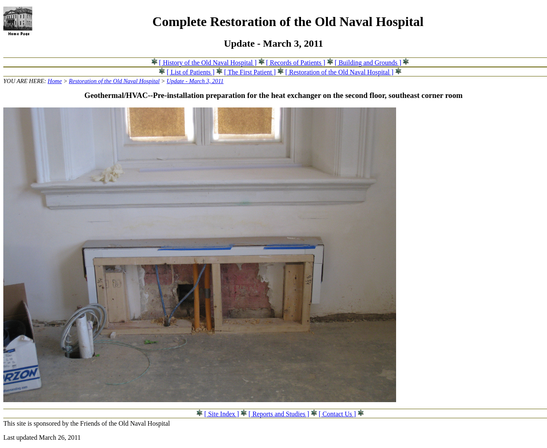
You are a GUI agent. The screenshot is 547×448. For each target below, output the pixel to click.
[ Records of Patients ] (295, 62)
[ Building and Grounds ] (368, 62)
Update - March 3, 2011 (195, 81)
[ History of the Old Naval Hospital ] (208, 62)
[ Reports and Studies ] (278, 413)
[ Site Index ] (221, 413)
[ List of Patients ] (191, 72)
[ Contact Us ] (337, 413)
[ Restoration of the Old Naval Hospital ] (339, 72)
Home (55, 81)
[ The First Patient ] (250, 72)
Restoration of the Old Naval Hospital (114, 81)
